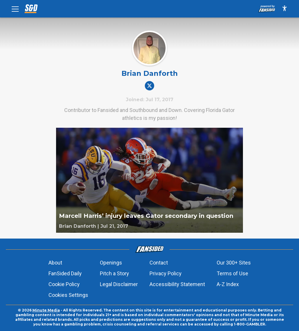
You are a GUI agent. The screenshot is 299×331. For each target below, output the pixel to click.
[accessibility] (284, 8)
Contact (159, 263)
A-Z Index (228, 284)
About (55, 263)
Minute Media (46, 310)
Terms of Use (232, 273)
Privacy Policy (166, 273)
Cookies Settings (68, 295)
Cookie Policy (64, 284)
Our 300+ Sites (234, 263)
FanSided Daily (65, 273)
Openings (111, 263)
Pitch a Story (114, 273)
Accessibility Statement (177, 284)
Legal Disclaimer (119, 284)
